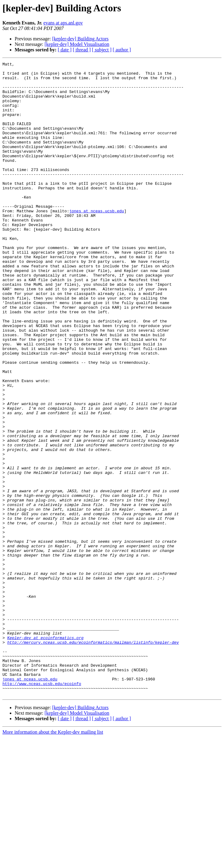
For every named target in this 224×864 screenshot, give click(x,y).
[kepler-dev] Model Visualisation (77, 44)
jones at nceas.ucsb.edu (96, 241)
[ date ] (65, 49)
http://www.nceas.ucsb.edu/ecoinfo (41, 808)
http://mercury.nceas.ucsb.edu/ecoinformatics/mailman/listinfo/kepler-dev (93, 759)
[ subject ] (102, 49)
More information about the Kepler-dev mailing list (52, 858)
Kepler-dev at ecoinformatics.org (45, 753)
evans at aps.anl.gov (63, 22)
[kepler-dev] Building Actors (80, 38)
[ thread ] (82, 49)
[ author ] (122, 49)
